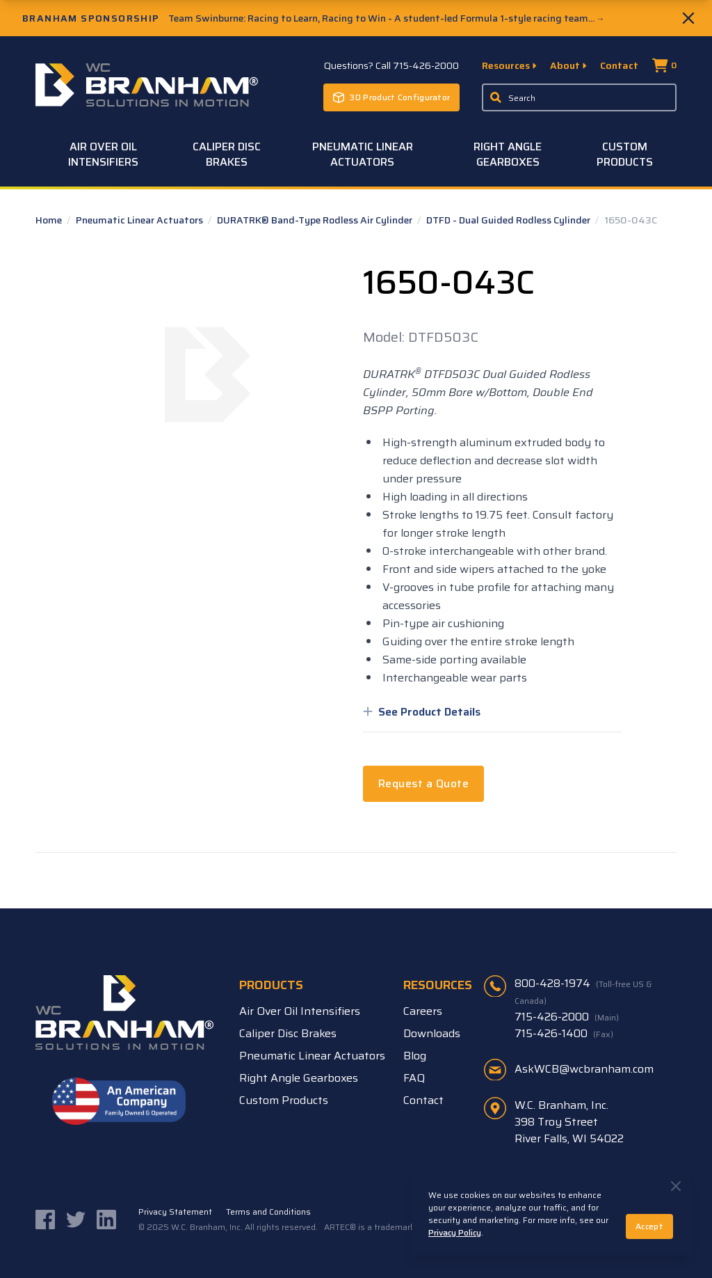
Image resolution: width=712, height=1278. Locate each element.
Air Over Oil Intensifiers (103, 154)
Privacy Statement (175, 1212)
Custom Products (625, 154)
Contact (619, 65)
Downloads (431, 1033)
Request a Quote (423, 783)
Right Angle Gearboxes (508, 154)
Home (49, 220)
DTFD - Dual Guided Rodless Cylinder (509, 220)
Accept (649, 1226)
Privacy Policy (454, 1232)
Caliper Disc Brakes (227, 154)
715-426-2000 (567, 1017)
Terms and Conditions (268, 1212)
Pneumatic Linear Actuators (362, 154)
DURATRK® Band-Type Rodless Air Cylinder (315, 220)
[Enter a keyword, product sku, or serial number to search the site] (579, 97)
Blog (414, 1055)
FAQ (414, 1078)
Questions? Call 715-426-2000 (391, 65)
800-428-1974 (583, 991)
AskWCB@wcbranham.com (584, 1069)
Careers (422, 1011)
